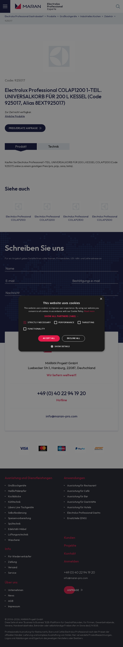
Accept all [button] (49, 338)
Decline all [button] (73, 338)
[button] (61, 316)
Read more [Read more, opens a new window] (89, 311)
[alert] (61, 323)
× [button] (101, 299)
